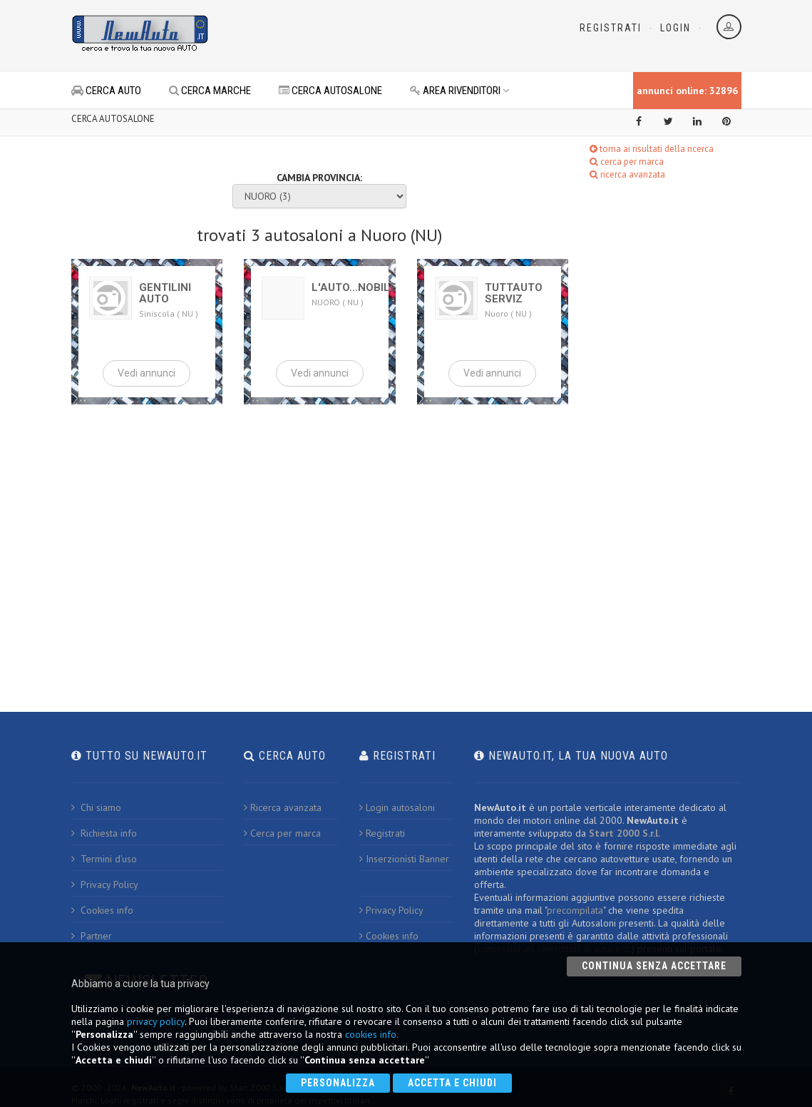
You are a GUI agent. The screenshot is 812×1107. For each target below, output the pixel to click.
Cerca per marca (282, 833)
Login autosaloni (397, 807)
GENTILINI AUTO (165, 293)
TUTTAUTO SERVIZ (514, 293)
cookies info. (372, 1034)
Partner (91, 935)
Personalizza (338, 1082)
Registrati (611, 28)
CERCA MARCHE (210, 90)
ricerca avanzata (627, 174)
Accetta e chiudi (452, 1082)
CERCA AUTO (106, 90)
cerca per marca (627, 161)
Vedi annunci (146, 373)
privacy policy (156, 1021)
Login (675, 28)
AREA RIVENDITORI (460, 90)
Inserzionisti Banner (404, 858)
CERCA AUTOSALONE (330, 90)
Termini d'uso (104, 858)
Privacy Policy (104, 884)
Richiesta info (104, 833)
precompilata (575, 910)
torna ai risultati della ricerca (652, 149)
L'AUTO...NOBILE (354, 287)
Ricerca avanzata (283, 807)
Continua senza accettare (654, 965)
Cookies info (102, 910)
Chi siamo (96, 807)
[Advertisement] (389, 35)
